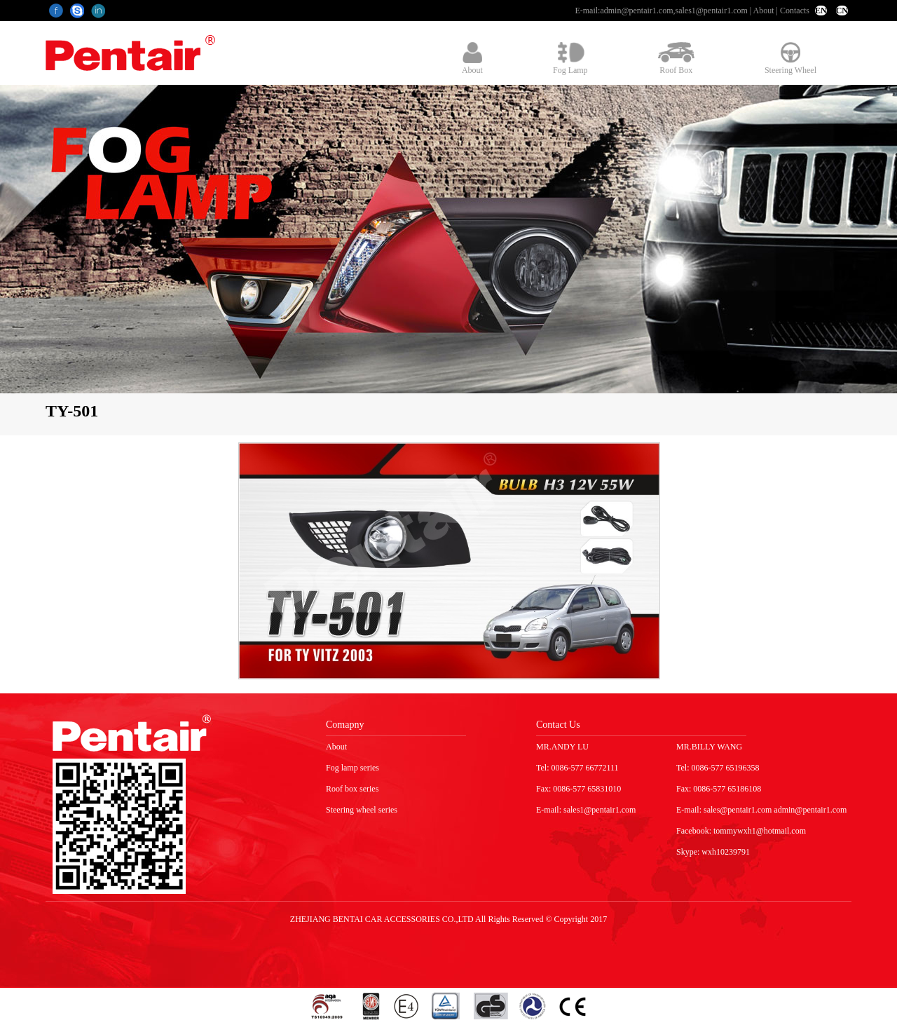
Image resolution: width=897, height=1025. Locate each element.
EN (821, 10)
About (763, 10)
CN (842, 10)
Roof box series (352, 789)
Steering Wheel (790, 58)
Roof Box (676, 58)
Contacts (794, 10)
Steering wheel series (361, 810)
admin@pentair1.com (636, 10)
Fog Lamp (570, 58)
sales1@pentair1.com (711, 10)
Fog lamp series (352, 768)
